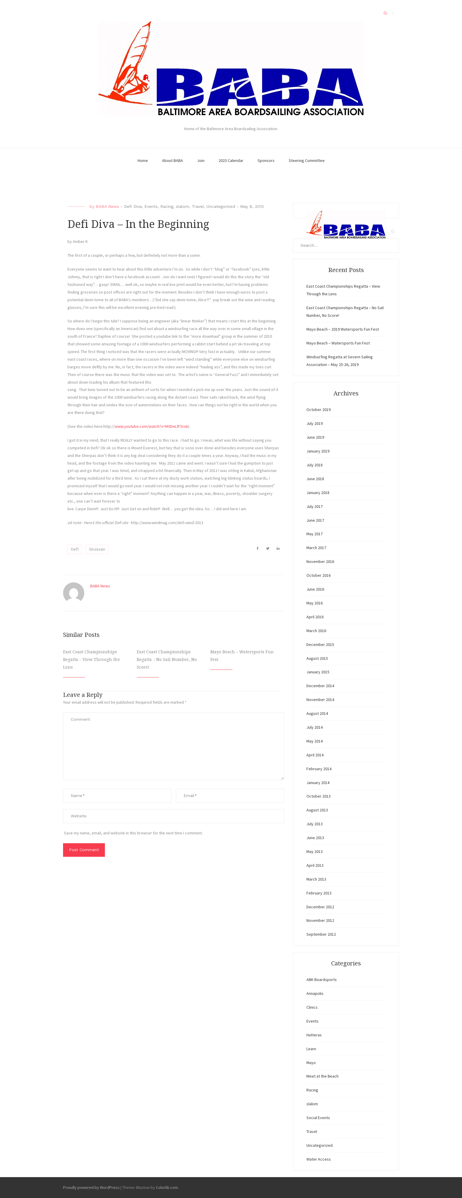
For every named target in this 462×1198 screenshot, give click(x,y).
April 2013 (315, 865)
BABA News (107, 206)
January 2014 (317, 782)
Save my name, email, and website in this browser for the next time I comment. (133, 833)
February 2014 (318, 768)
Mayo (311, 1062)
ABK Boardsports (321, 979)
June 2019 (315, 437)
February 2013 (318, 893)
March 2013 (316, 879)
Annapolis (315, 993)
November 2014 (320, 699)
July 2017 (314, 506)
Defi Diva (133, 206)
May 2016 (314, 603)
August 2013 (317, 810)
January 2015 (317, 672)
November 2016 (320, 561)
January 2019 (317, 451)
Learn (311, 1048)
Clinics (312, 1007)
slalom (182, 206)
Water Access (318, 1159)
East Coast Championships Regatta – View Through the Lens (91, 659)
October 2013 (318, 796)
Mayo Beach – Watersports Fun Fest (338, 343)
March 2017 (316, 547)
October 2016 (318, 575)
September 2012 (321, 934)
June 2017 (315, 520)
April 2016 (315, 616)
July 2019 (314, 423)
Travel (198, 206)
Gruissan (97, 549)
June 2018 (315, 478)
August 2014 (317, 713)
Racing (166, 206)
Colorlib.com (167, 1187)
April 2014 (315, 755)
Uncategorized (221, 206)
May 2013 (314, 851)
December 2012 (320, 906)
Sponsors (266, 160)
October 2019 (318, 409)
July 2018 (314, 465)
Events (151, 206)
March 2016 (316, 630)
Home (143, 160)
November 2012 (320, 920)
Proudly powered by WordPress (91, 1187)
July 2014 (314, 727)
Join (200, 160)
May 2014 (314, 741)
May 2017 (314, 533)
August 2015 (317, 658)
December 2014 (320, 685)
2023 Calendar (231, 160)
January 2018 (317, 492)
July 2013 (314, 823)
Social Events (318, 1117)
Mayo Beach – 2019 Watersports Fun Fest (342, 329)
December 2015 (320, 644)
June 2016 (315, 589)
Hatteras (314, 1035)
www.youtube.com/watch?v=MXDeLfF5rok (151, 426)
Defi (75, 549)
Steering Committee (307, 160)
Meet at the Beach (322, 1076)
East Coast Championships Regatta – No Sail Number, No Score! (167, 659)
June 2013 (315, 837)
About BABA (172, 160)
